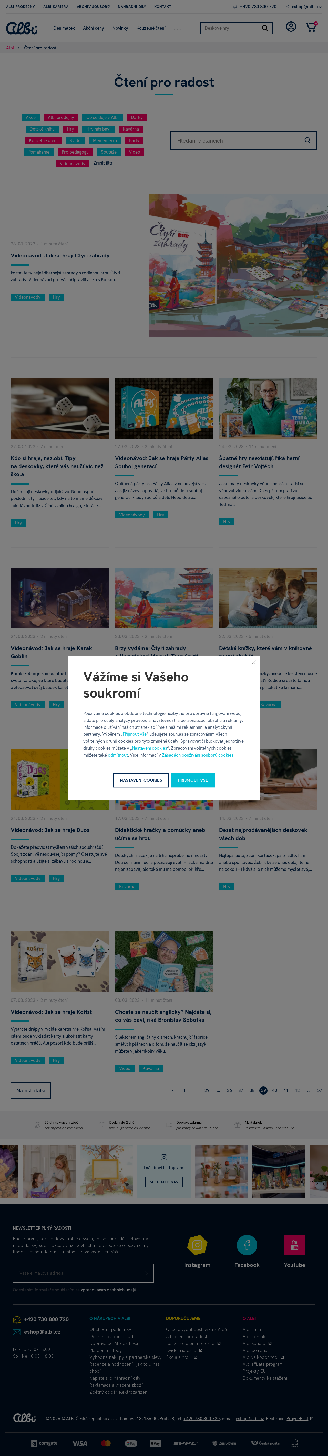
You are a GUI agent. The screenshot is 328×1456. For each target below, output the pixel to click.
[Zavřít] (253, 662)
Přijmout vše (135, 734)
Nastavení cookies (149, 748)
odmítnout (118, 755)
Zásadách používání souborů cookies (197, 755)
